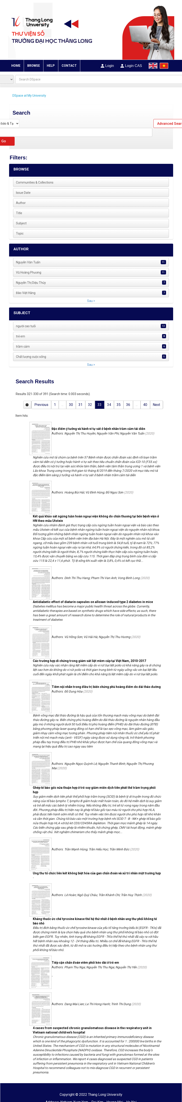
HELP (51, 65)
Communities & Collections (34, 182)
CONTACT (69, 65)
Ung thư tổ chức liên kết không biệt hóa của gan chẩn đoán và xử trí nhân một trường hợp (97, 873)
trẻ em (20, 336)
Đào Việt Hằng (25, 293)
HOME (15, 65)
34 (109, 405)
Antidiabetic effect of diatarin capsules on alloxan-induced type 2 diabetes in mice (93, 602)
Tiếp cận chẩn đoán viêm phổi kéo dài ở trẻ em (85, 962)
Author (21, 203)
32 (90, 405)
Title (19, 213)
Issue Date (23, 192)
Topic (19, 233)
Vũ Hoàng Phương (28, 272)
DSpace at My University (29, 95)
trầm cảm (23, 346)
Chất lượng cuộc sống (31, 356)
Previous (41, 405)
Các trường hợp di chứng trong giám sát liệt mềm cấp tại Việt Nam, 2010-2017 (89, 661)
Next (156, 405)
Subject (21, 223)
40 (145, 405)
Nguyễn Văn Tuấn (28, 262)
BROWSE (33, 65)
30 (71, 405)
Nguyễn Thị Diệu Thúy (31, 282)
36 (128, 405)
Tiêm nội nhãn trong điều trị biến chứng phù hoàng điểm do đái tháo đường (106, 687)
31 (80, 405)
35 (119, 405)
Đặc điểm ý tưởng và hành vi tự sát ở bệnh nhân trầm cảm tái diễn (98, 429)
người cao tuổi (26, 326)
